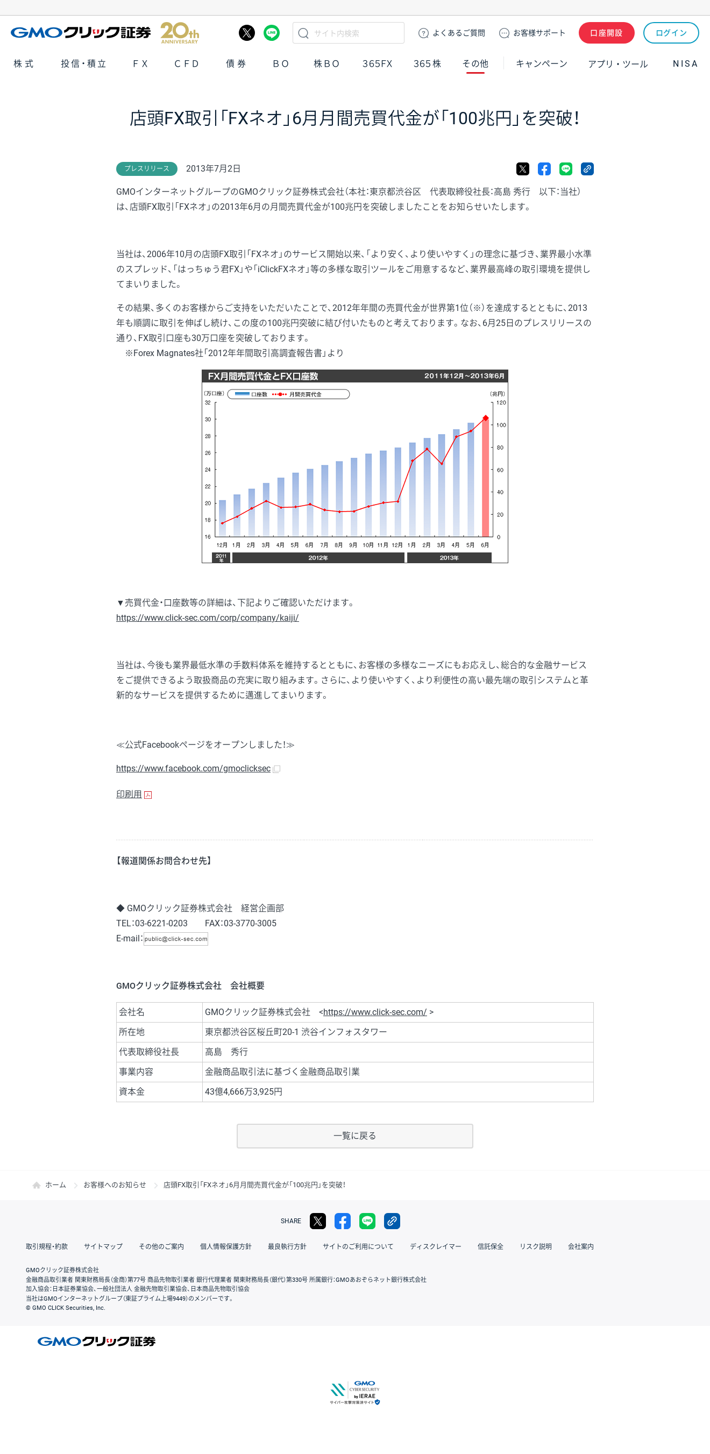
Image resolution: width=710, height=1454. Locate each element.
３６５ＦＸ (377, 64)
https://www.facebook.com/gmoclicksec (193, 768)
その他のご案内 (161, 1247)
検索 (303, 33)
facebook (544, 168)
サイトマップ (103, 1247)
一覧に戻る (355, 1136)
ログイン (671, 33)
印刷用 (129, 794)
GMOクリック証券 (105, 33)
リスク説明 (536, 1247)
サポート (539, 33)
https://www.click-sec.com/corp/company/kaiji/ (207, 618)
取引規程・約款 (47, 1247)
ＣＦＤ (186, 64)
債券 (237, 64)
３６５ (427, 64)
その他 (475, 64)
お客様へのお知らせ (114, 1185)
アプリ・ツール (618, 63)
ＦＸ (140, 64)
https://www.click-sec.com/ (375, 1012)
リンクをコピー (587, 168)
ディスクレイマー (435, 1247)
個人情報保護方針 (226, 1247)
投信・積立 (84, 64)
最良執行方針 (287, 1247)
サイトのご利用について (358, 1247)
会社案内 (581, 1247)
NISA (686, 64)
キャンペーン (541, 64)
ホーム (55, 1185)
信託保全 (490, 1247)
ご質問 (458, 33)
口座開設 (606, 33)
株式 (24, 64)
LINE (272, 33)
